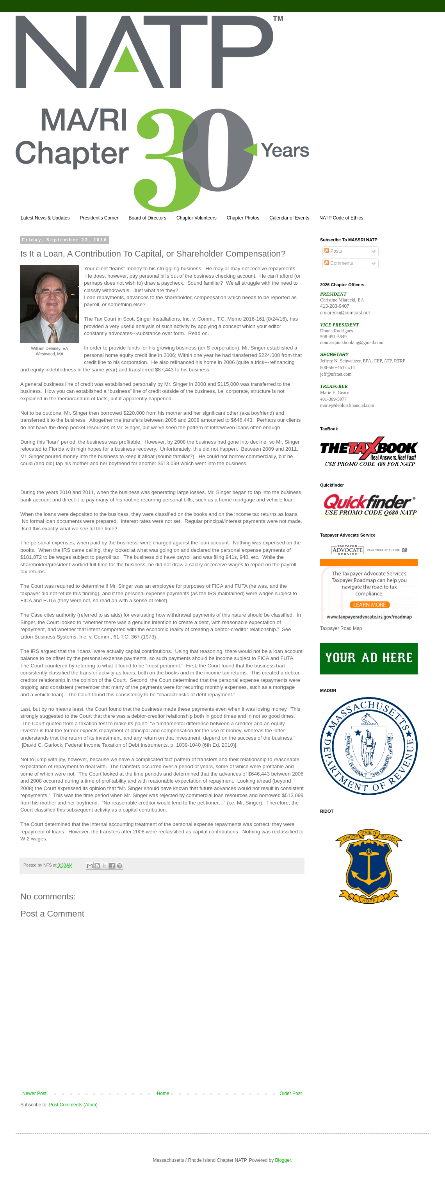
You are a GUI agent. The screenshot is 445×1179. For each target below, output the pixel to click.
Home (163, 1093)
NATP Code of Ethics (341, 218)
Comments (338, 263)
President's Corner (99, 218)
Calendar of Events (289, 218)
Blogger (283, 1160)
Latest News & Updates (45, 218)
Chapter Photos (243, 218)
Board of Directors (147, 218)
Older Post (290, 1093)
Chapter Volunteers (196, 218)
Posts (333, 251)
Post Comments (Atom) (73, 1105)
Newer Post (34, 1093)
